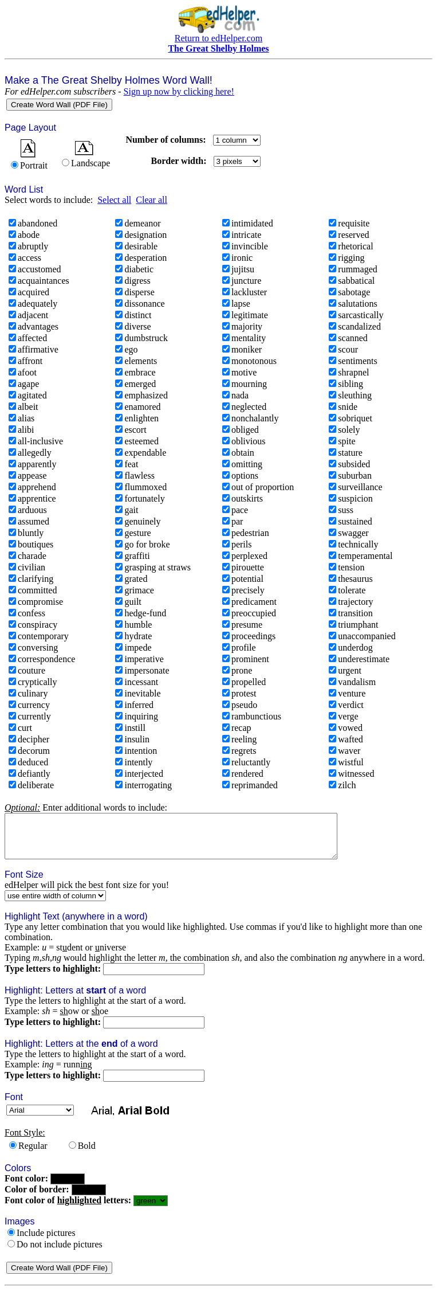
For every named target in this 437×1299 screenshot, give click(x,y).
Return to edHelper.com (218, 38)
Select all (114, 200)
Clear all (151, 200)
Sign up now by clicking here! (179, 91)
